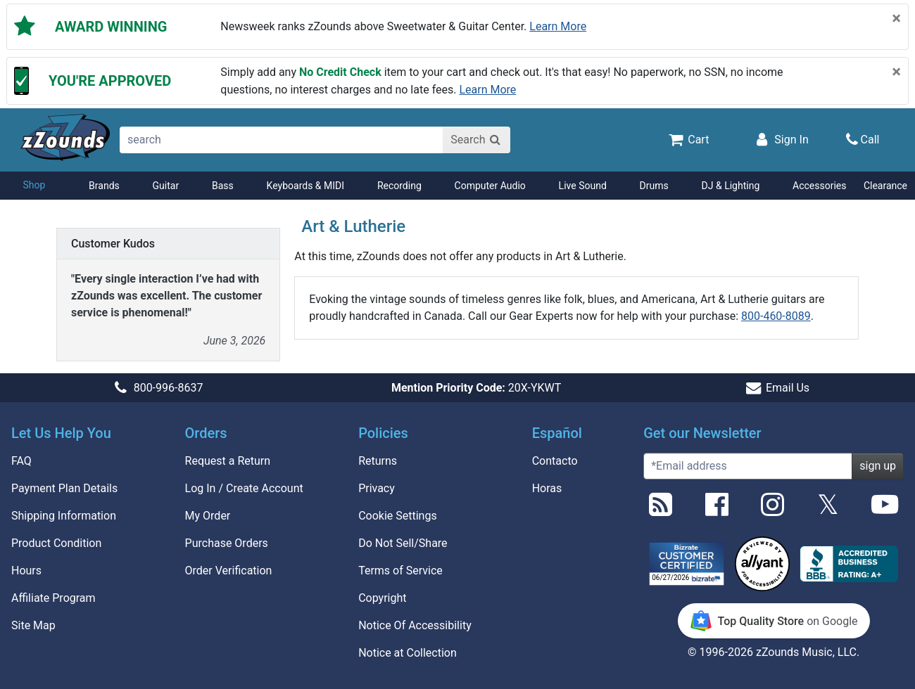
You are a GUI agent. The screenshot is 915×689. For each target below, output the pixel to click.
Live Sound (583, 185)
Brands (104, 185)
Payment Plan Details (64, 488)
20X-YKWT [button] (476, 387)
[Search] (476, 140)
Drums (654, 185)
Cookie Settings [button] (397, 515)
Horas (547, 488)
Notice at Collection (407, 652)
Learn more (557, 26)
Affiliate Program (53, 598)
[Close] (896, 18)
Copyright (382, 598)
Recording (399, 185)
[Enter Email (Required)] (747, 466)
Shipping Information (63, 515)
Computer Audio (490, 185)
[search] (282, 140)
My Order (208, 515)
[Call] (863, 139)
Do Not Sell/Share (402, 543)
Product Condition (56, 543)
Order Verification (228, 570)
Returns (377, 461)
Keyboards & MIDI (305, 185)
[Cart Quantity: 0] (687, 139)
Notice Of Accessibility (415, 625)
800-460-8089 (776, 316)
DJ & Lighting (731, 185)
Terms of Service (400, 570)
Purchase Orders (226, 543)
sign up (877, 465)
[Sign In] (780, 139)
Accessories (819, 185)
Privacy (376, 488)
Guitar (166, 185)
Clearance (885, 185)
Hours (26, 570)
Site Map (33, 625)
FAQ (21, 461)
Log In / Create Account (244, 488)
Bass (223, 185)
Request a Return (228, 461)
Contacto (555, 461)
